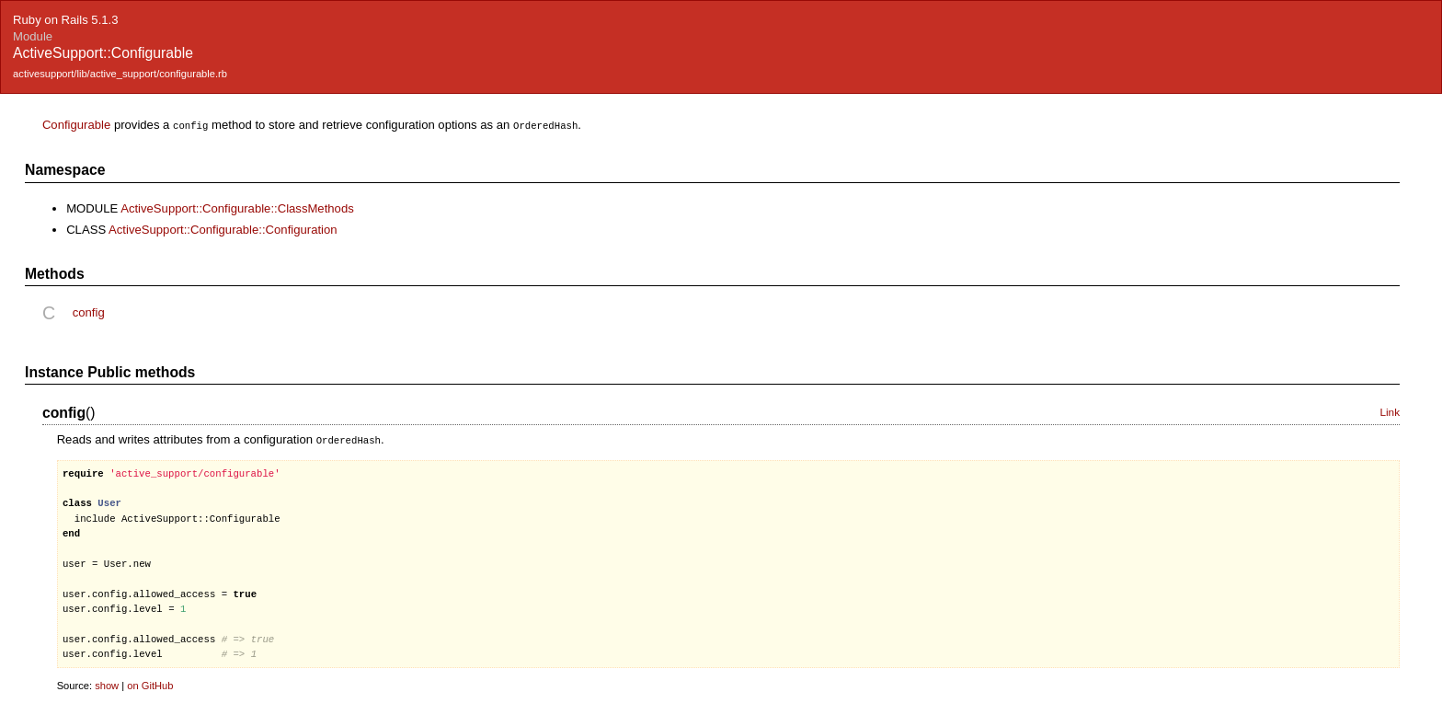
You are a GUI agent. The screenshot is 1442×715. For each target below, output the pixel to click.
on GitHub (150, 683)
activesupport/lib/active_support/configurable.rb (120, 73)
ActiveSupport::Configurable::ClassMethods (237, 207)
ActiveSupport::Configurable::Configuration (223, 229)
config (89, 311)
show (107, 683)
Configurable (76, 125)
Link (1389, 411)
